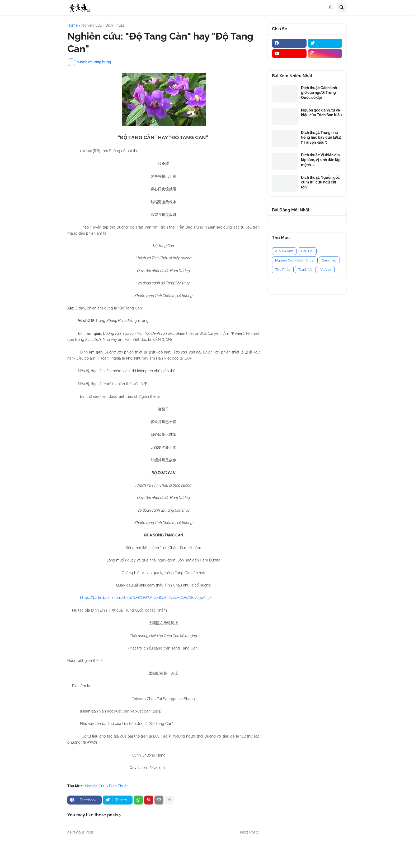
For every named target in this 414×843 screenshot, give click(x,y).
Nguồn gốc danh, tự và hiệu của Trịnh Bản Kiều (321, 112)
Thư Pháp (282, 270)
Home (72, 25)
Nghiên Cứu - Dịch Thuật (102, 25)
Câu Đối (307, 251)
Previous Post (81, 832)
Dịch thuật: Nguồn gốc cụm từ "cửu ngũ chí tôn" (320, 182)
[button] (331, 8)
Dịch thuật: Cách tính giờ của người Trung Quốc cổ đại (319, 92)
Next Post (248, 832)
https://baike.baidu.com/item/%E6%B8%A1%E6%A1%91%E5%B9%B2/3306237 (145, 597)
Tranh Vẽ (305, 270)
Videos (325, 270)
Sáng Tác (329, 260)
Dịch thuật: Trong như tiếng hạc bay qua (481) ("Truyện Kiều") (321, 137)
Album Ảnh (284, 251)
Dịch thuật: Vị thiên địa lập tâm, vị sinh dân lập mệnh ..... (321, 160)
